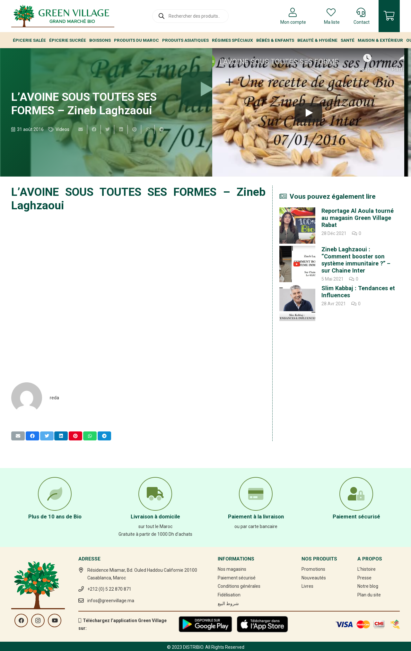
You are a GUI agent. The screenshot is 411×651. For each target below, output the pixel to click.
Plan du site (369, 594)
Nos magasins (232, 569)
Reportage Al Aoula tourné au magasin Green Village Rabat (357, 217)
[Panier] (389, 16)
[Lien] (62, 16)
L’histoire (366, 569)
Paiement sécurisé (237, 577)
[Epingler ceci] (134, 129)
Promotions (313, 569)
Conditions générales (239, 586)
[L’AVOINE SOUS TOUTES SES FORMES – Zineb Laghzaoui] (308, 112)
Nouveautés (314, 577)
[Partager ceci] (94, 129)
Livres (307, 586)
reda (54, 397)
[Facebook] (21, 620)
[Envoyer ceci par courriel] (80, 129)
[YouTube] (54, 620)
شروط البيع (228, 603)
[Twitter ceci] (107, 129)
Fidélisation (229, 594)
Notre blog (367, 586)
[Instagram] (38, 620)
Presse (364, 577)
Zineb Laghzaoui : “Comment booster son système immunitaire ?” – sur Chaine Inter (355, 260)
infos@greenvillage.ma (110, 600)
